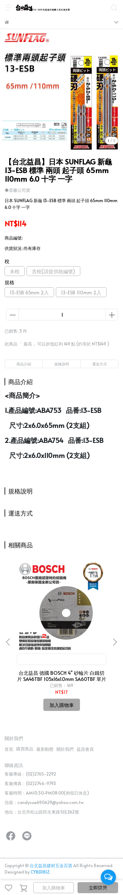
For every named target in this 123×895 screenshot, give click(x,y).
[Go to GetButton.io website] (108, 889)
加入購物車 (53, 887)
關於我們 (65, 749)
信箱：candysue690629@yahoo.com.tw (44, 802)
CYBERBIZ (40, 872)
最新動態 (44, 749)
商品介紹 (23, 363)
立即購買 (98, 887)
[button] (114, 642)
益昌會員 (85, 749)
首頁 (9, 749)
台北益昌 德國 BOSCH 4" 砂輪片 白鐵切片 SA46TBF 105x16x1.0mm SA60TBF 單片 (61, 676)
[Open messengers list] (108, 877)
